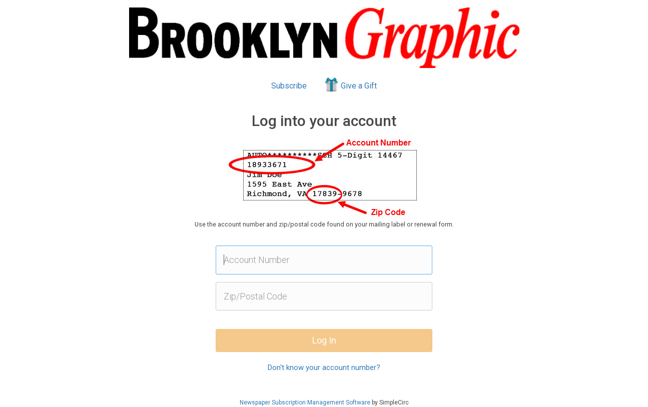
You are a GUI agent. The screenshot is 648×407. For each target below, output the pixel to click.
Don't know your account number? (324, 367)
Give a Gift (350, 84)
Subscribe (289, 85)
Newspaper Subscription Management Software (305, 402)
